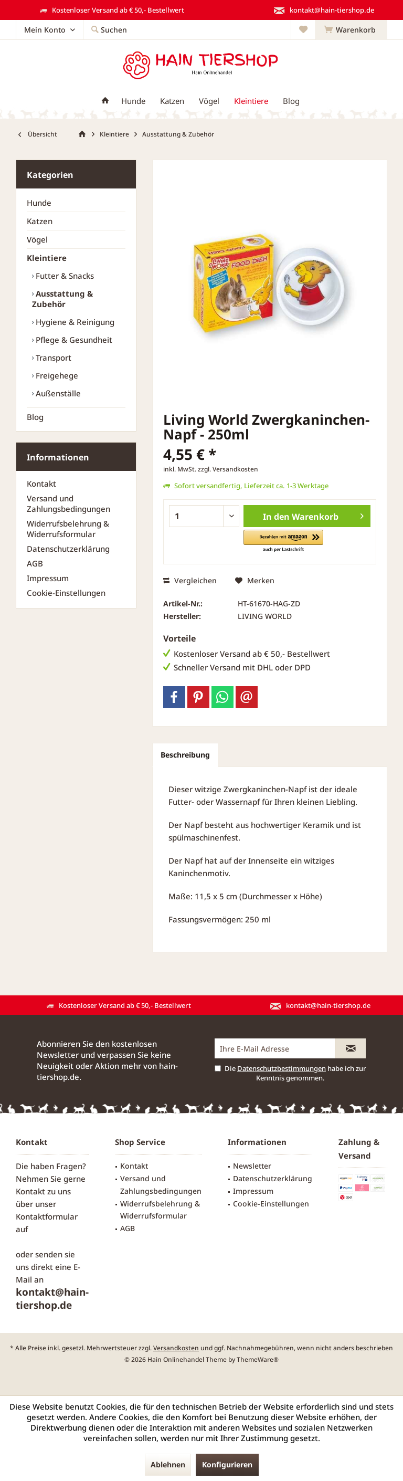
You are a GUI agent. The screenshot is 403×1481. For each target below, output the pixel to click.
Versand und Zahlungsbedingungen (68, 503)
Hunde (39, 202)
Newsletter (252, 1166)
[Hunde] (133, 101)
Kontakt (41, 483)
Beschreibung (185, 755)
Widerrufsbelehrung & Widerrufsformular (68, 528)
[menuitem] (351, 30)
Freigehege (56, 375)
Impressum (48, 578)
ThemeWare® (258, 1359)
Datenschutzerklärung (68, 548)
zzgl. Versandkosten (228, 469)
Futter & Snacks (64, 275)
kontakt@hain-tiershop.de (52, 1298)
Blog (35, 417)
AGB (35, 563)
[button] (283, 541)
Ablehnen (168, 1464)
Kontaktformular (47, 1216)
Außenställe (57, 393)
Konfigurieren (227, 1464)
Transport (52, 357)
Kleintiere (47, 258)
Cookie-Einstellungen (66, 592)
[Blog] (291, 101)
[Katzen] (172, 101)
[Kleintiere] (251, 101)
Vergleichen (190, 580)
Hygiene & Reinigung (74, 322)
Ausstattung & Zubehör (62, 298)
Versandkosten (176, 1347)
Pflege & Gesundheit (73, 339)
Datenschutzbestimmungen (281, 1068)
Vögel (37, 239)
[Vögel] (209, 101)
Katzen (39, 221)
